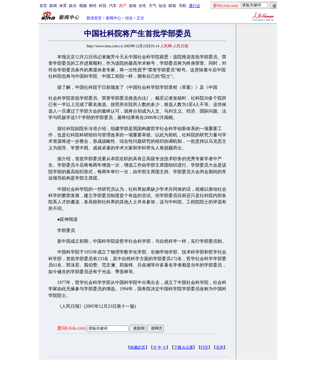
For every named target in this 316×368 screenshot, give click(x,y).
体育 (63, 5)
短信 (162, 5)
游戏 (132, 5)
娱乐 (73, 5)
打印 (204, 347)
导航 (182, 5)
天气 (152, 5)
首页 (43, 5)
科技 (102, 5)
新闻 (53, 5)
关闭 (219, 347)
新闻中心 (113, 18)
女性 (142, 5)
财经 (93, 5)
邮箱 (172, 5)
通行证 (194, 5)
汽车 (113, 5)
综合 (129, 18)
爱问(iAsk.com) (71, 328)
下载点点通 (183, 347)
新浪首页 (94, 18)
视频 (83, 5)
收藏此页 (137, 347)
